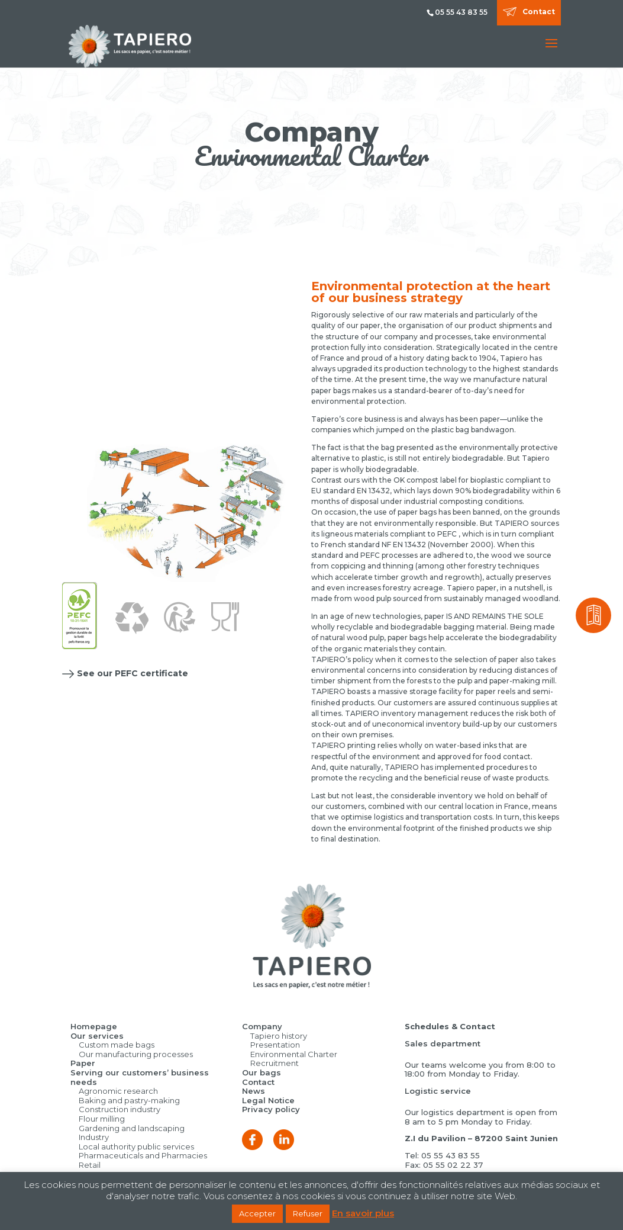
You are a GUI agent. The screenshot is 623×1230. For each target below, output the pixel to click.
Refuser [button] (307, 1213)
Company (262, 1026)
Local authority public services (136, 1146)
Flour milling (102, 1118)
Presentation (275, 1044)
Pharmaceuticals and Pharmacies (143, 1155)
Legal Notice (268, 1100)
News (253, 1091)
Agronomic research (118, 1091)
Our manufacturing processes (136, 1054)
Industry (94, 1137)
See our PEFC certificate (132, 673)
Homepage (93, 1026)
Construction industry (119, 1109)
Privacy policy (271, 1109)
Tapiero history (278, 1035)
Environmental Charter (293, 1054)
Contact (538, 11)
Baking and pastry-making (129, 1100)
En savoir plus (363, 1213)
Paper (82, 1063)
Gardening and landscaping (132, 1128)
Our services (97, 1035)
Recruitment (274, 1063)
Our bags (261, 1072)
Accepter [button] (257, 1213)
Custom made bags (116, 1044)
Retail (90, 1165)
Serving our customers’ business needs (139, 1077)
